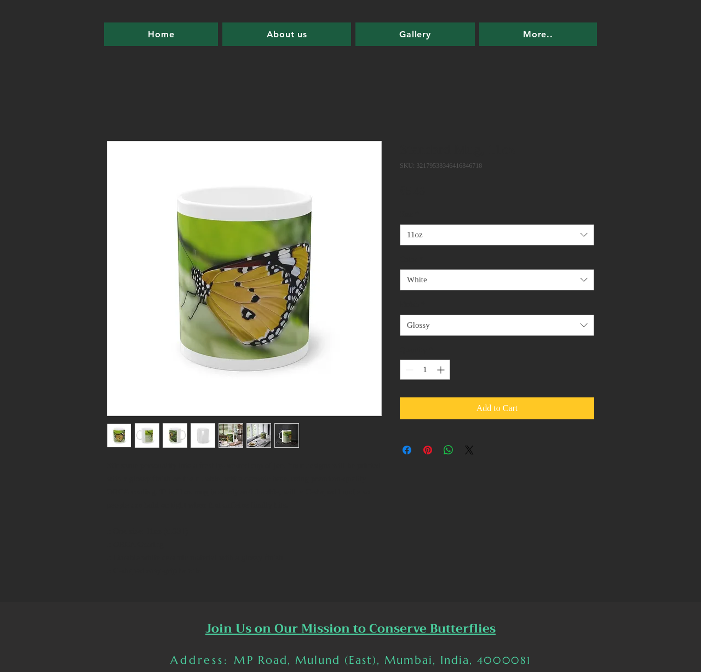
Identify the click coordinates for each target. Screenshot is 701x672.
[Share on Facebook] (406, 450)
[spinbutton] (425, 369)
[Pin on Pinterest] (427, 450)
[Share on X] (469, 450)
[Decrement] (408, 369)
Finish (412, 304)
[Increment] (442, 369)
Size (409, 214)
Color (411, 259)
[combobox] (497, 235)
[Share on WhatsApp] (448, 450)
